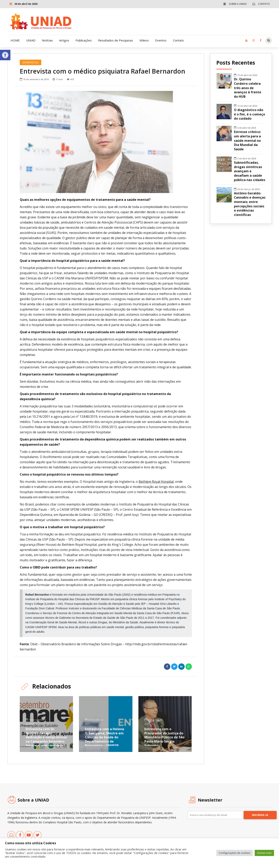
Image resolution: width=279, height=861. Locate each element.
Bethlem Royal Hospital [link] (156, 481)
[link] (5, 55)
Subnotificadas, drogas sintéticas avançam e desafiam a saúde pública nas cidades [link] (249, 171)
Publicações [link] (84, 40)
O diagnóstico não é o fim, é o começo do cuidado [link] (249, 114)
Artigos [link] (64, 40)
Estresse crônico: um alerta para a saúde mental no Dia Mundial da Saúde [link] (247, 140)
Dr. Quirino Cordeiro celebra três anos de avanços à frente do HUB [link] (247, 88)
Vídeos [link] (144, 40)
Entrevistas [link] (30, 62)
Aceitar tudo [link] (264, 853)
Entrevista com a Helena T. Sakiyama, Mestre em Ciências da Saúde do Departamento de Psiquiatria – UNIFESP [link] (104, 737)
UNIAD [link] (30, 40)
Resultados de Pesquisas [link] (115, 40)
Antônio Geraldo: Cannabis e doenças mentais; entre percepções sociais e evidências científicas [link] (249, 204)
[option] (106, 142)
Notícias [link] (47, 40)
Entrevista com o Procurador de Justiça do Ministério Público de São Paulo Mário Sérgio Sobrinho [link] (164, 737)
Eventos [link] (161, 40)
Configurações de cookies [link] (234, 853)
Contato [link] (178, 40)
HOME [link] (15, 40)
